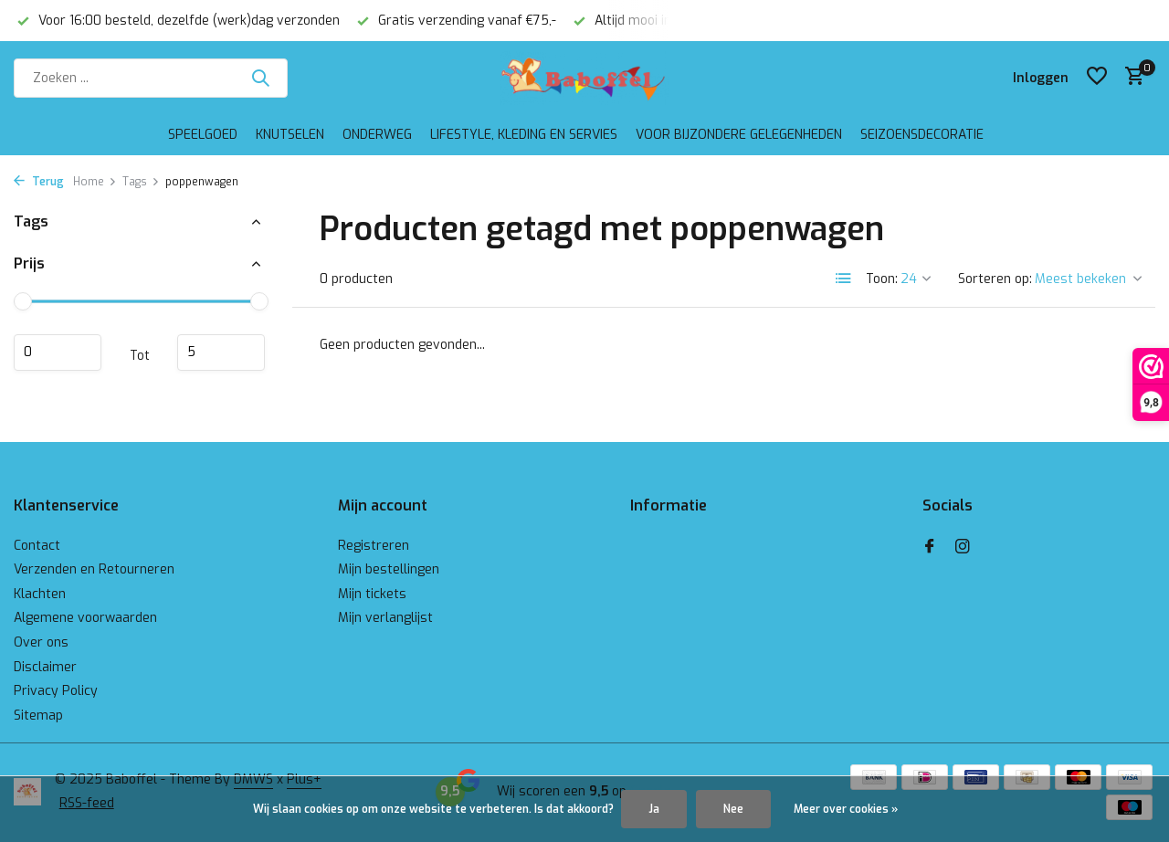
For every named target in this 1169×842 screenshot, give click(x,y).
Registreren (373, 545)
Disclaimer (45, 667)
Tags (141, 181)
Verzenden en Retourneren (94, 569)
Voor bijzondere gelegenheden (739, 134)
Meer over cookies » (846, 809)
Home (95, 181)
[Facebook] (929, 548)
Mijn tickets (372, 594)
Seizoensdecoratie (922, 134)
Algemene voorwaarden (85, 617)
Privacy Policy (56, 691)
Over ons (41, 642)
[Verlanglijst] (1097, 77)
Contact (37, 545)
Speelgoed (202, 134)
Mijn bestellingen (388, 569)
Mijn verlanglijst (385, 617)
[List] (844, 278)
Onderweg (377, 134)
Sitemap (38, 715)
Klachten (40, 594)
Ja (653, 809)
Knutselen (290, 134)
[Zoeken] (151, 78)
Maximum (221, 352)
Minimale (57, 352)
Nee (733, 809)
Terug (39, 181)
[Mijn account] (1041, 78)
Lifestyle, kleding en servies (523, 134)
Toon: (882, 279)
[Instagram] (962, 548)
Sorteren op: (995, 279)
